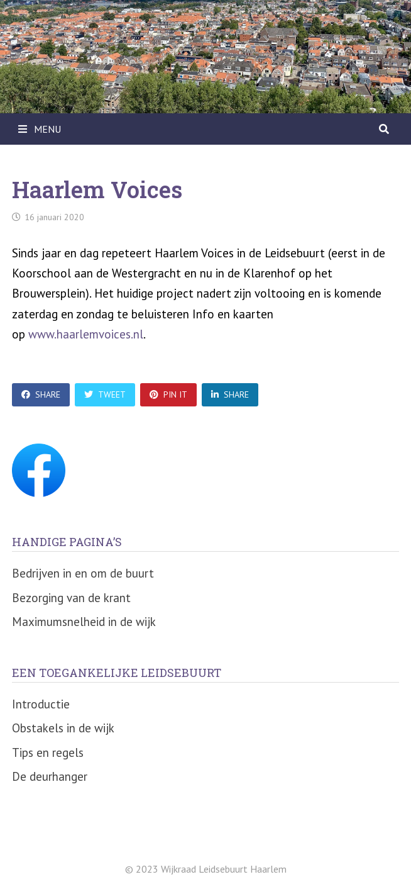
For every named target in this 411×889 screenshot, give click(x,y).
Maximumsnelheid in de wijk (84, 621)
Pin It (168, 394)
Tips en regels (48, 752)
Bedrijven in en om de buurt (83, 573)
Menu (39, 129)
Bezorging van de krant (71, 597)
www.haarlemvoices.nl (85, 334)
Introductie (41, 704)
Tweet (105, 394)
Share (40, 394)
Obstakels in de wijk (63, 727)
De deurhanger (49, 776)
